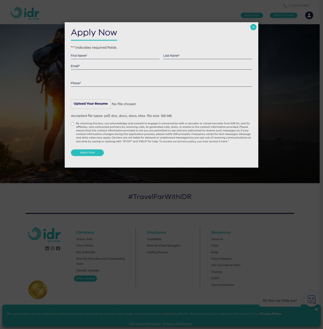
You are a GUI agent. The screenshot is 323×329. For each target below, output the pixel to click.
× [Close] (253, 27)
